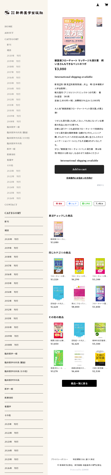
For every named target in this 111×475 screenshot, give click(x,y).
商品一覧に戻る (79, 383)
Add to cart (79, 169)
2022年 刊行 (14, 176)
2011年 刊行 (13, 105)
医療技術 (11, 154)
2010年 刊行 (14, 110)
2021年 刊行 (13, 171)
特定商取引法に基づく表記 (84, 459)
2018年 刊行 (13, 66)
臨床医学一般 (13, 127)
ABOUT (9, 33)
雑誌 (9, 50)
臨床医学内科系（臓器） (17, 132)
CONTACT (11, 204)
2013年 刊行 (13, 94)
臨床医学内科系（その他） (18, 138)
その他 (10, 165)
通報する (100, 185)
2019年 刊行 (13, 61)
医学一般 (11, 149)
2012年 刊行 (13, 99)
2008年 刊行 (14, 121)
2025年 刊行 (14, 193)
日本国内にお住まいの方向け (79, 178)
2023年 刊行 (14, 182)
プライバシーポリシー (59, 459)
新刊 (9, 44)
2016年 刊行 (13, 77)
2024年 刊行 (14, 187)
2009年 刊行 (14, 116)
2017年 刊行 (13, 72)
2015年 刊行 (13, 83)
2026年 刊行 (14, 198)
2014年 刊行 (13, 88)
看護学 (10, 160)
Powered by (79, 470)
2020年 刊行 (14, 55)
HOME (9, 26)
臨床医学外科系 (14, 143)
